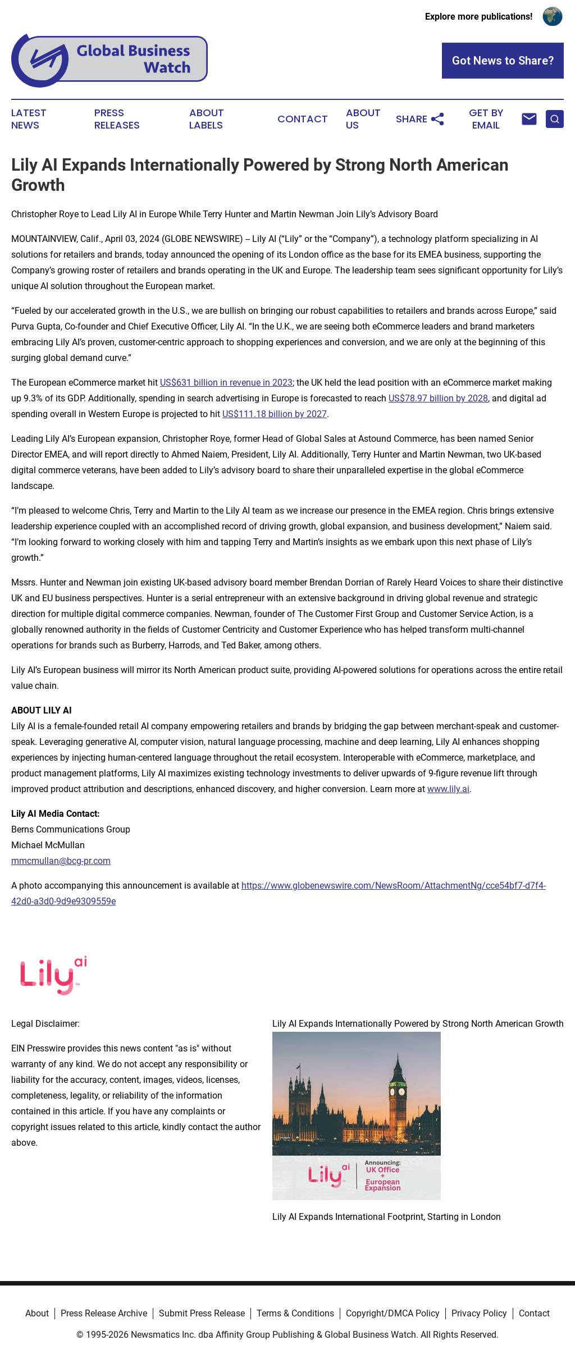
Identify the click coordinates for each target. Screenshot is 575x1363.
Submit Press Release (202, 1313)
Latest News (29, 119)
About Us (363, 119)
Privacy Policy (479, 1313)
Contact (302, 119)
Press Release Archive (104, 1313)
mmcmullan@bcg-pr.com (61, 861)
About (37, 1313)
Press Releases (117, 119)
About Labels (206, 119)
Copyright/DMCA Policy (393, 1313)
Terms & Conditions (295, 1313)
